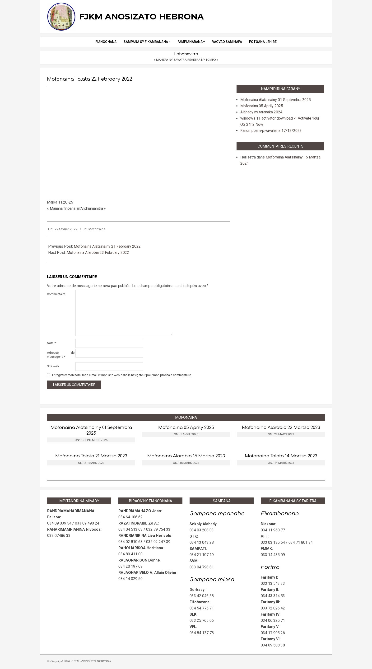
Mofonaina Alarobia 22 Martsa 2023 (281, 427)
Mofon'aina (96, 229)
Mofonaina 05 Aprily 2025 (261, 106)
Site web (53, 366)
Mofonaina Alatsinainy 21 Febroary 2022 (107, 246)
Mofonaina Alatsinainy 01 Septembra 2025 (275, 100)
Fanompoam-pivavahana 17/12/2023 (271, 130)
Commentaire (56, 294)
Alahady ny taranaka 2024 (261, 112)
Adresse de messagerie (60, 354)
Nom (51, 343)
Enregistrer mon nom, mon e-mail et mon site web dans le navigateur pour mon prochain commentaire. (122, 375)
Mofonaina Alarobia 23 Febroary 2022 (98, 252)
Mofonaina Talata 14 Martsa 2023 (281, 456)
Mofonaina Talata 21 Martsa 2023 (91, 456)
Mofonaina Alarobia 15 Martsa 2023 (186, 456)
